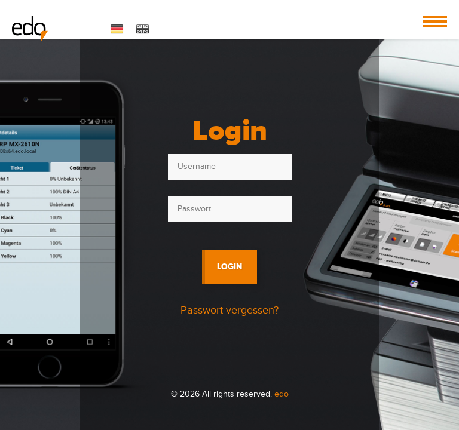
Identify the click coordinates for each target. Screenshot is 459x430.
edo (281, 394)
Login (229, 267)
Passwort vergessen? (229, 310)
